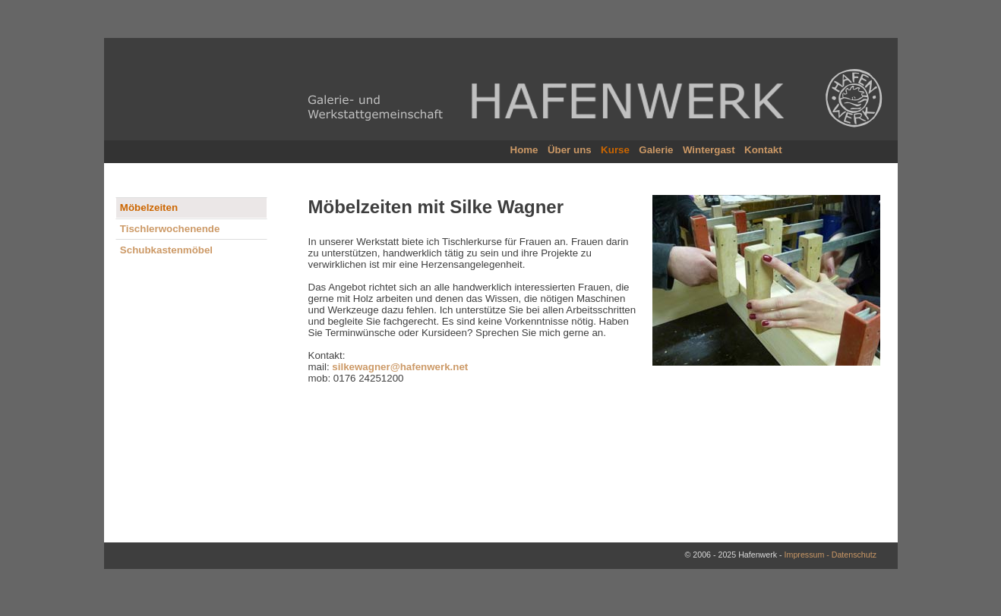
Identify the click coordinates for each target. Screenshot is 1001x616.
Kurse (618, 150)
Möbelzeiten (149, 207)
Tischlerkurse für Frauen (496, 241)
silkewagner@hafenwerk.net (400, 366)
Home (529, 150)
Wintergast (712, 150)
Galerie (659, 150)
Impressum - (808, 554)
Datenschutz (854, 554)
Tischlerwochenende (170, 228)
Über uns (574, 150)
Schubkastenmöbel (166, 250)
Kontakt (765, 150)
